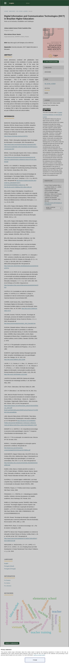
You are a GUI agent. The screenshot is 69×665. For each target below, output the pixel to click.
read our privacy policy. (39, 655)
